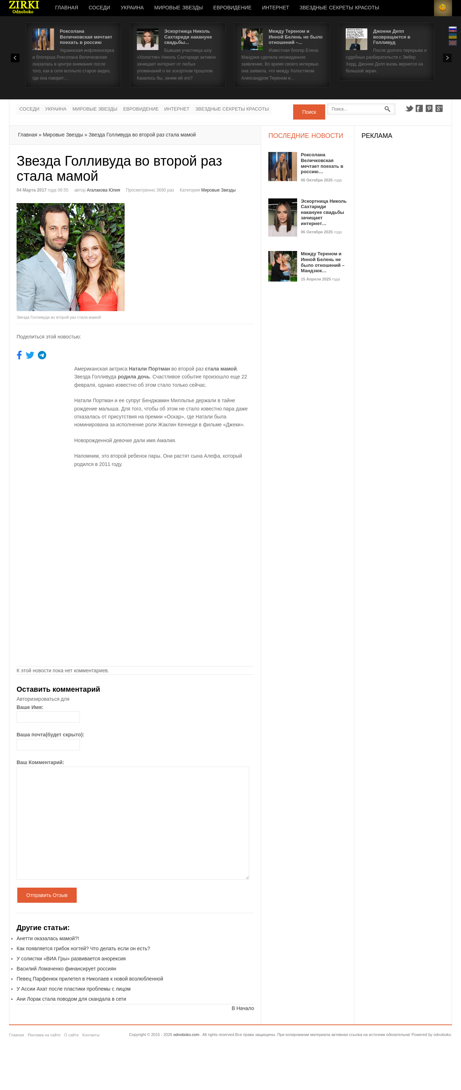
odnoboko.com (186, 1034)
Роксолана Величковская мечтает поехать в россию (86, 36)
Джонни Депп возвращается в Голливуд (391, 36)
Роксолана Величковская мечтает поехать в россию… (322, 163)
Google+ (439, 108)
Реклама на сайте (44, 1035)
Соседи (99, 8)
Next (447, 58)
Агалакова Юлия (103, 190)
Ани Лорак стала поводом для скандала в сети (71, 999)
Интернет (275, 8)
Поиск (309, 112)
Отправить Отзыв (47, 895)
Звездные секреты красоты (339, 8)
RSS (443, 8)
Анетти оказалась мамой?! (48, 938)
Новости (24, 8)
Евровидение (232, 8)
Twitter (409, 108)
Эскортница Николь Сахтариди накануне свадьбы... (188, 36)
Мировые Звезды (178, 8)
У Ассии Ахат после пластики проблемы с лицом (74, 989)
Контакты (91, 1035)
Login (425, 8)
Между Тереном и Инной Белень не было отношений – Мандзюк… (322, 262)
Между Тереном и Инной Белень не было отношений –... (296, 36)
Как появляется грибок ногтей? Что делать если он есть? (83, 948)
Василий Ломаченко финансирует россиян (66, 969)
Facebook (419, 108)
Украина (132, 8)
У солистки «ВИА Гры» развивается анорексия (71, 958)
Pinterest (429, 108)
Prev (15, 58)
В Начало (243, 1008)
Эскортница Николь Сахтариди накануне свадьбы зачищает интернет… (323, 212)
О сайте (71, 1035)
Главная (66, 8)
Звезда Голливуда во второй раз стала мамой (142, 135)
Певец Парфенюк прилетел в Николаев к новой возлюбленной (90, 979)
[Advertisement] (195, 253)
